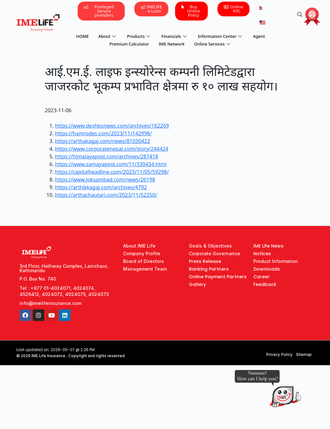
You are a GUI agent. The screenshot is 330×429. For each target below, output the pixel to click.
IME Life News (268, 246)
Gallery (197, 284)
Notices (262, 253)
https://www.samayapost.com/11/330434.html (111, 164)
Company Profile (141, 253)
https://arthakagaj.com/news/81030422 (102, 141)
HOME (82, 35)
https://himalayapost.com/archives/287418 (106, 156)
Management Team (145, 269)
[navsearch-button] (300, 15)
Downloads (266, 269)
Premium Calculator (129, 42)
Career (261, 276)
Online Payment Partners (218, 276)
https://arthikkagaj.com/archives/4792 (101, 187)
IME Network (172, 42)
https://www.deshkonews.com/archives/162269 (112, 125)
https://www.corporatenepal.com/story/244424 (111, 148)
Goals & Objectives (210, 245)
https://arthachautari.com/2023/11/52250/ (106, 194)
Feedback (264, 284)
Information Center (220, 35)
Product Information (275, 261)
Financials (174, 35)
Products (139, 35)
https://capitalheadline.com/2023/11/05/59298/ (112, 171)
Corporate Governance (214, 253)
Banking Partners (209, 269)
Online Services (213, 42)
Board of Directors (143, 261)
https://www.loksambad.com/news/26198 (105, 179)
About (108, 35)
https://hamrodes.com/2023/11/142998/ (103, 133)
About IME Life (139, 245)
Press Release (205, 261)
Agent (259, 35)
